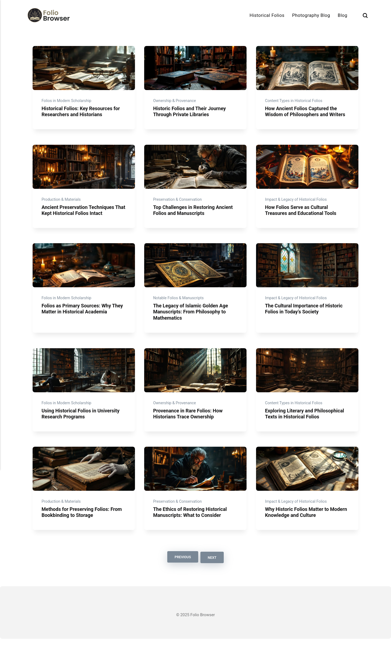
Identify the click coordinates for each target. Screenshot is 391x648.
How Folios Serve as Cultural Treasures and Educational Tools (302, 214)
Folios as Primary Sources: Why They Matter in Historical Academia (82, 314)
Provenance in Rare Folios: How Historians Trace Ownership (189, 421)
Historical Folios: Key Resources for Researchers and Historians (82, 113)
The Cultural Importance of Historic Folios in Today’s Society (305, 314)
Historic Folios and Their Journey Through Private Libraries (191, 113)
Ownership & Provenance (175, 102)
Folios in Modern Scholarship (67, 102)
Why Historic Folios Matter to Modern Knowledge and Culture (301, 522)
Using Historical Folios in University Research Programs (82, 421)
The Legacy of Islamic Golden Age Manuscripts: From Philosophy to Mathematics (192, 317)
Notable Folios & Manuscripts (179, 303)
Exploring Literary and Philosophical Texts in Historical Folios (306, 421)
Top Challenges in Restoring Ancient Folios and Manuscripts (194, 214)
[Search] (365, 15)
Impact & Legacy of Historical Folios (297, 203)
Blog (342, 15)
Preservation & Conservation (178, 203)
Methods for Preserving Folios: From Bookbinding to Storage (83, 522)
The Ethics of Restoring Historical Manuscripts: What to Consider (191, 522)
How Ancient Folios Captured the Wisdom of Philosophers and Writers (306, 113)
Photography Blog (311, 15)
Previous (182, 566)
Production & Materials (62, 203)
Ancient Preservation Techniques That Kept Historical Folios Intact (79, 214)
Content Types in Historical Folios (295, 102)
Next (212, 566)
